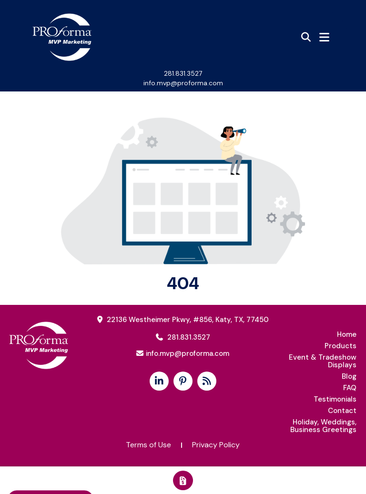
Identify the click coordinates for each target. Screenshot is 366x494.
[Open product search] (306, 37)
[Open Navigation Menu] (324, 37)
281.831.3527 (183, 73)
